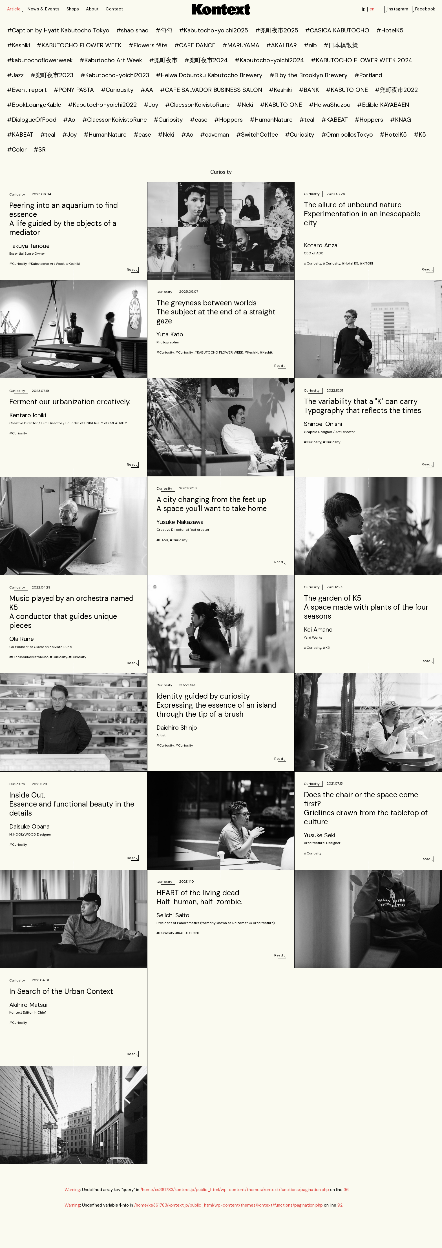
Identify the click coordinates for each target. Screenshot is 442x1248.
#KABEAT (334, 120)
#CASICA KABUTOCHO (337, 30)
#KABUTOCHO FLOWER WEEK (79, 45)
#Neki (245, 105)
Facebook (425, 9)
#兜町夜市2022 (396, 90)
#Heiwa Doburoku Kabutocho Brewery (209, 75)
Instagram (398, 9)
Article (14, 9)
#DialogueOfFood (31, 120)
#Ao (69, 120)
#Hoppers (228, 120)
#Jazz (15, 75)
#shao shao (132, 30)
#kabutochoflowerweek (40, 60)
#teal (306, 120)
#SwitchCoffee (257, 135)
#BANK (309, 90)
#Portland (368, 75)
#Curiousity (117, 90)
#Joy (151, 105)
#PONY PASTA (74, 90)
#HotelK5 (389, 30)
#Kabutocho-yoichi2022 (102, 105)
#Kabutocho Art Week (110, 60)
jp (364, 9)
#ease (198, 120)
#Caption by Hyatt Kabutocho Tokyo (58, 30)
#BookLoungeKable (34, 105)
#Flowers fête (148, 45)
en (372, 9)
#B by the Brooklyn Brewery (308, 75)
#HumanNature (271, 120)
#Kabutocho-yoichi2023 (114, 75)
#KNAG (400, 120)
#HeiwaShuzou (329, 105)
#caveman (214, 135)
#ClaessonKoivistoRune (197, 105)
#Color (17, 150)
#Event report (27, 90)
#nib (310, 45)
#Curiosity (168, 120)
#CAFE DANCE (194, 45)
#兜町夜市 (163, 60)
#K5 (420, 135)
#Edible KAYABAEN (383, 105)
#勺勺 (164, 30)
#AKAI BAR (281, 45)
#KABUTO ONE (347, 90)
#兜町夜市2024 (206, 60)
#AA (146, 90)
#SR (40, 150)
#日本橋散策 (341, 45)
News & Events (43, 9)
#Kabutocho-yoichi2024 (269, 60)
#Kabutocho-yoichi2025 (213, 30)
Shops (73, 9)
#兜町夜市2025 (276, 30)
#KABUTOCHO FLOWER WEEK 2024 (361, 60)
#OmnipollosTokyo (347, 135)
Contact (114, 9)
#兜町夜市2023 (51, 75)
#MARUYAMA (240, 45)
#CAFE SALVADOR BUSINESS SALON (211, 90)
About (92, 9)
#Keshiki (18, 45)
